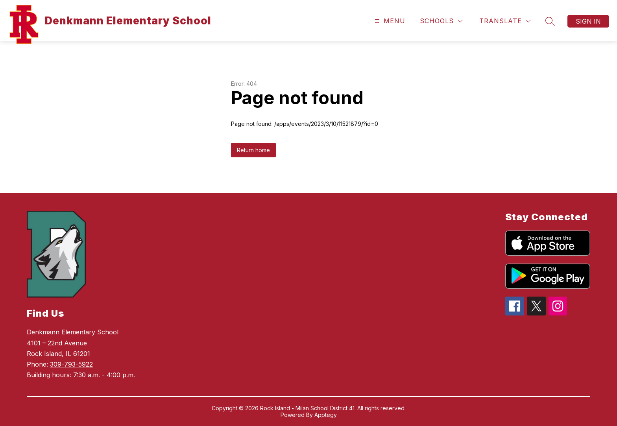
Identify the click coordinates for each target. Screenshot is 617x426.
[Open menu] (389, 21)
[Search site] (550, 21)
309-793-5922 (71, 364)
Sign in (588, 21)
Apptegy (325, 414)
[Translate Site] (505, 21)
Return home (253, 150)
